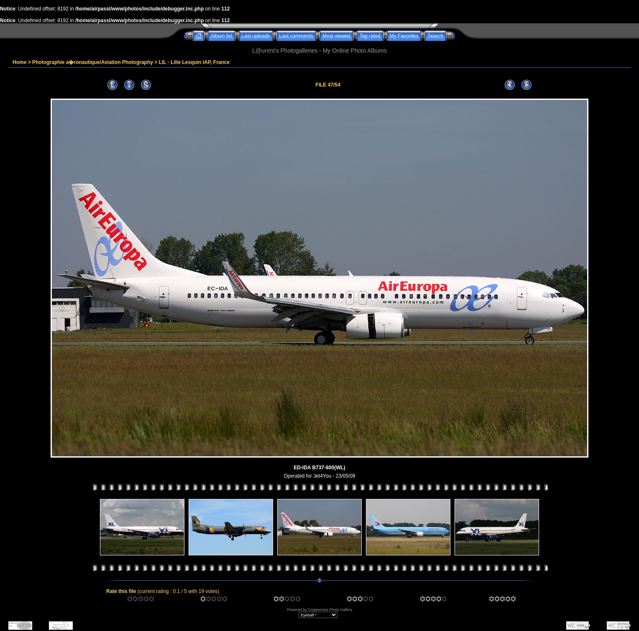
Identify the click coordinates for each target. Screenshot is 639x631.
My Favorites (404, 36)
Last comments (296, 36)
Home (19, 62)
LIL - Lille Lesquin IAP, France (194, 62)
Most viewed (336, 36)
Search (435, 36)
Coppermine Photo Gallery (330, 610)
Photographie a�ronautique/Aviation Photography (92, 62)
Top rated (370, 36)
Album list (222, 36)
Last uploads (256, 36)
